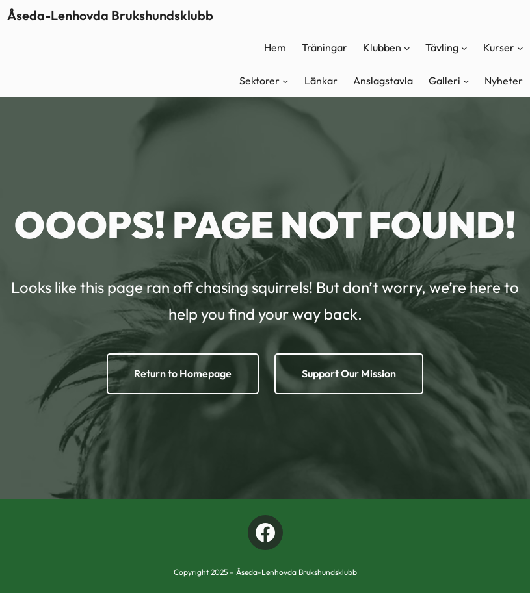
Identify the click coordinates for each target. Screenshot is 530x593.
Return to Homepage (183, 373)
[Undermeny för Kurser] (520, 48)
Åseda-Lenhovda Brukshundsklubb (110, 15)
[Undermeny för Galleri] (466, 81)
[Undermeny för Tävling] (464, 48)
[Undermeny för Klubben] (407, 48)
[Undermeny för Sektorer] (285, 81)
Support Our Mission (349, 373)
